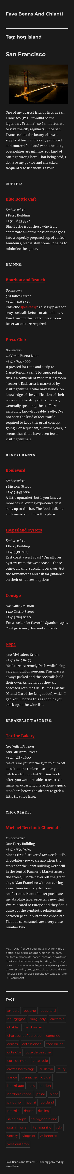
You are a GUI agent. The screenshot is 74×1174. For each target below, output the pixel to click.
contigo (47, 957)
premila (20, 969)
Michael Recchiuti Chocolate (33, 827)
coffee (36, 957)
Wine (51, 948)
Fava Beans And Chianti (34, 14)
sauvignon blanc (44, 1119)
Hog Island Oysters (24, 530)
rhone (28, 1111)
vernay (12, 1136)
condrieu (53, 1036)
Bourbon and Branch (25, 279)
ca (53, 952)
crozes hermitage (21, 1069)
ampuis (13, 1011)
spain (11, 1127)
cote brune (55, 1044)
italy (32, 1086)
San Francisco (26, 54)
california (12, 957)
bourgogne (16, 1019)
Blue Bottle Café (21, 199)
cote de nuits (17, 1061)
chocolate (25, 957)
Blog (26, 948)
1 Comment (16, 977)
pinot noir (15, 1102)
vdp (59, 1127)
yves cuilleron (18, 1144)
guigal (46, 1077)
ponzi (31, 1102)
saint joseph (16, 1119)
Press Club (16, 339)
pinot (54, 1094)
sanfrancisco (26, 973)
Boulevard (15, 470)
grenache (29, 1077)
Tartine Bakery (20, 735)
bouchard (48, 1011)
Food (33, 948)
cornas (12, 1044)
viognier (28, 1136)
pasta (40, 1094)
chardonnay (32, 1027)
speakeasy (29, 307)
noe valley (32, 965)
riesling (43, 1111)
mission (20, 965)
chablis (12, 1027)
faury (62, 1069)
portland (47, 1102)
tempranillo (42, 1127)
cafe (58, 952)
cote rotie (40, 1061)
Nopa (11, 644)
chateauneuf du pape (24, 1036)
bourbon (34, 952)
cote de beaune (38, 1052)
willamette (48, 1136)
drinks (10, 961)
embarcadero (24, 961)
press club (40, 969)
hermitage (15, 1086)
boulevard (21, 952)
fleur (55, 961)
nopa (43, 965)
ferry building (42, 961)
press (29, 969)
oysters (52, 965)
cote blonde (31, 1044)
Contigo (13, 595)
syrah (24, 1127)
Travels (42, 948)
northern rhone (19, 1094)
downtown (60, 957)
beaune (30, 1011)
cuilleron (46, 1069)
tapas (53, 973)
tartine (62, 973)
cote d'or (14, 1052)
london (45, 1086)
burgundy (38, 1019)
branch (46, 952)
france (12, 1077)
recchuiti (54, 969)
